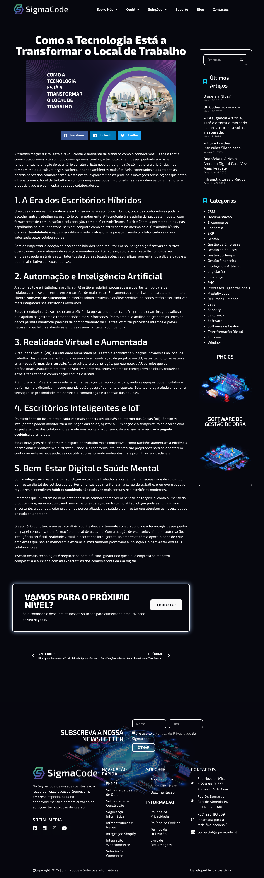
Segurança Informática (115, 814)
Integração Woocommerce (118, 842)
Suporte (181, 9)
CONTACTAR (166, 605)
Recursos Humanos (223, 299)
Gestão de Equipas (222, 249)
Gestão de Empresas (224, 244)
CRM (211, 211)
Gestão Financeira (222, 260)
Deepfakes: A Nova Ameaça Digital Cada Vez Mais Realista (225, 163)
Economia (215, 228)
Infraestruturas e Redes (224, 179)
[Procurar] (241, 60)
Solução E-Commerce (114, 853)
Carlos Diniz (222, 870)
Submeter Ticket (164, 785)
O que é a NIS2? (217, 96)
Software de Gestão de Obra (122, 792)
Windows (215, 342)
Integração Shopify (121, 834)
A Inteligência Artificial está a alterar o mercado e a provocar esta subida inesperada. (225, 124)
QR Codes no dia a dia (221, 107)
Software (215, 320)
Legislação (216, 271)
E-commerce (218, 222)
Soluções (157, 9)
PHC (211, 282)
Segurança (216, 315)
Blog (200, 9)
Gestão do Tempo (221, 255)
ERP (211, 233)
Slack (130, 221)
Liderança (215, 277)
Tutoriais (214, 337)
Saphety (214, 310)
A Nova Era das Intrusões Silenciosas (222, 145)
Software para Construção (117, 803)
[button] (74, 135)
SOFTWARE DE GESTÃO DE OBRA (225, 421)
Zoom (143, 221)
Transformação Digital (225, 331)
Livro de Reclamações (161, 842)
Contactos (221, 9)
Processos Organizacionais (229, 288)
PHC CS (225, 356)
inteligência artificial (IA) (61, 287)
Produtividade (219, 293)
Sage (212, 304)
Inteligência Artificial (224, 266)
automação (26, 287)
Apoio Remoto (162, 779)
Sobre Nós (107, 9)
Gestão (213, 239)
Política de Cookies (165, 823)
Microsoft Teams (111, 221)
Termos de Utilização (159, 831)
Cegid (132, 9)
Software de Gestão (223, 326)
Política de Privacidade (173, 733)
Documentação (220, 217)
